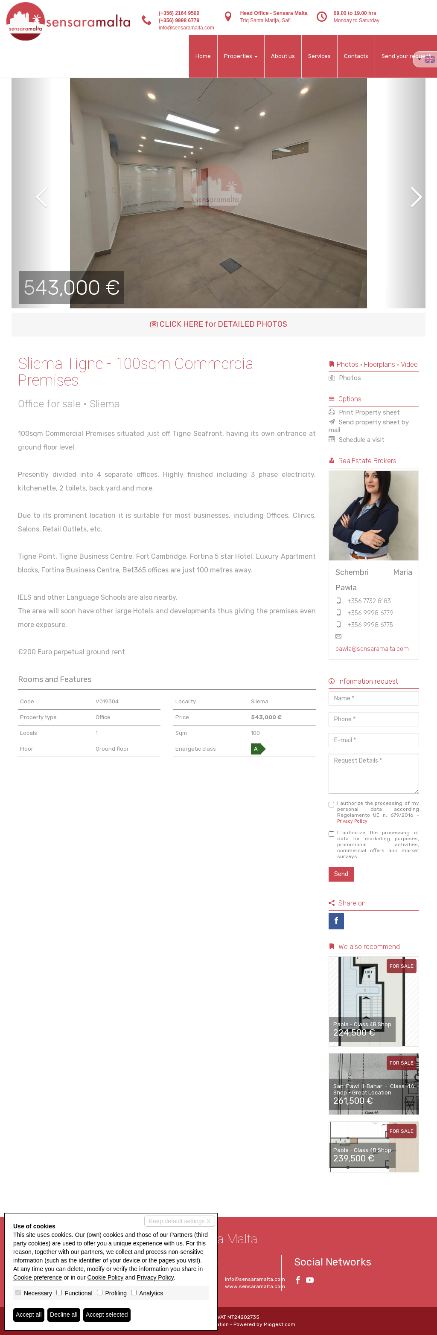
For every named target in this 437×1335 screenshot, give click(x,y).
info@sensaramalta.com (186, 28)
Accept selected (107, 1315)
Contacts (356, 56)
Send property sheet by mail (369, 426)
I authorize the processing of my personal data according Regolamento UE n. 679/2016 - (374, 812)
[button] (32, 191)
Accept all (29, 1315)
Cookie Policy (105, 1277)
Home (203, 56)
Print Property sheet (364, 412)
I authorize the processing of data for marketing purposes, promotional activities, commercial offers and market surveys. (374, 844)
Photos (345, 378)
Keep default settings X (179, 1221)
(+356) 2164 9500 (179, 13)
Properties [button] (241, 56)
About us (283, 56)
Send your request (406, 56)
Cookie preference (37, 1277)
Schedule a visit (357, 440)
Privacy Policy (352, 821)
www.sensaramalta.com (255, 1286)
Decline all (64, 1315)
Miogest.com (279, 1324)
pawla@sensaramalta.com (372, 649)
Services (319, 56)
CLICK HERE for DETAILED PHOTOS (218, 324)
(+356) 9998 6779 (179, 20)
